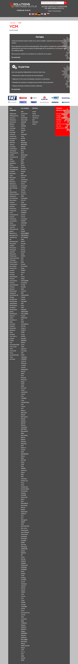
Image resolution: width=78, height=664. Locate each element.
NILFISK (23, 460)
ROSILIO (23, 514)
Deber (23, 229)
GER (22, 293)
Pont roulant (13, 262)
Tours (11, 349)
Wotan (23, 648)
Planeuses (13, 254)
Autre (22, 136)
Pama (22, 472)
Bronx (22, 165)
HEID (22, 322)
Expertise (35, 122)
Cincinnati (24, 186)
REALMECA (24, 503)
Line (22, 396)
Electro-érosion (14, 194)
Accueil (12, 23)
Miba (22, 433)
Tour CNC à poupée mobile (13, 338)
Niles (22, 458)
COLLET (23, 200)
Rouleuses (13, 328)
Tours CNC (13, 351)
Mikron (23, 437)
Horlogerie (13, 225)
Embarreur (13, 196)
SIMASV (23, 553)
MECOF (23, 423)
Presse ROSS (25, 489)
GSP (22, 303)
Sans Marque (25, 532)
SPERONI (24, 567)
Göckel (23, 297)
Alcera (23, 128)
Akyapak (23, 122)
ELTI (22, 260)
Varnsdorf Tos (25, 613)
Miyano (23, 439)
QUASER (23, 495)
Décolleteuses (14, 167)
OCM (22, 464)
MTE (22, 446)
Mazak (23, 415)
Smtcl (22, 557)
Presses (12, 272)
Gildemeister (25, 295)
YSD (22, 654)
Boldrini (23, 157)
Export (34, 124)
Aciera (23, 116)
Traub (22, 600)
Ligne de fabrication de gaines (14, 229)
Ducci (22, 246)
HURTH (23, 336)
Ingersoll (23, 349)
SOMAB (23, 563)
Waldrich (23, 627)
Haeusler (23, 309)
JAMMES (24, 359)
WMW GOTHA (25, 646)
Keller (22, 373)
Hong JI (23, 328)
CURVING (24, 223)
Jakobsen (24, 357)
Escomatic (24, 266)
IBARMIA (23, 340)
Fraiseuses (13, 208)
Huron (23, 334)
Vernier (23, 615)
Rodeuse (12, 326)
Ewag (22, 268)
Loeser (23, 406)
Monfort (23, 441)
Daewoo (23, 225)
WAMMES (24, 633)
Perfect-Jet (24, 481)
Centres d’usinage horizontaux (13, 147)
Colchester (24, 198)
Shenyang (24, 547)
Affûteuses (13, 114)
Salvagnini (24, 520)
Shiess (23, 551)
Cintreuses (13, 151)
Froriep (23, 285)
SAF (22, 518)
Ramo (23, 499)
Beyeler (23, 147)
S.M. (22, 516)
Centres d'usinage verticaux (12, 132)
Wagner (23, 625)
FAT (22, 274)
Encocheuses (14, 198)
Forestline (24, 283)
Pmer (22, 485)
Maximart (24, 413)
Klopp (22, 382)
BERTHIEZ (24, 144)
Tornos (23, 596)
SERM (23, 542)
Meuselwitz (24, 431)
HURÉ (22, 332)
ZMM (22, 660)
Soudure (12, 334)
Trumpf (23, 604)
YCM (22, 650)
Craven (23, 217)
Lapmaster (24, 392)
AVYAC (23, 138)
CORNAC (23, 213)
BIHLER (23, 149)
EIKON (23, 256)
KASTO (23, 371)
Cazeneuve (24, 180)
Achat (34, 111)
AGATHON (24, 118)
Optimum (24, 470)
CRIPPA (23, 221)
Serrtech (23, 545)
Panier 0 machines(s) (54, 11)
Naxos (23, 456)
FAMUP (23, 270)
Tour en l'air (13, 347)
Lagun (23, 390)
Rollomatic (24, 512)
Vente (34, 114)
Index (22, 347)
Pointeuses (13, 256)
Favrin (23, 276)
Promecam (24, 491)
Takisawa (24, 584)
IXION (22, 355)
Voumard (24, 619)
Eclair (22, 254)
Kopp (22, 386)
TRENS (23, 602)
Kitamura (24, 380)
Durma (23, 250)
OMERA (23, 468)
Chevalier (24, 182)
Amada (23, 130)
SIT (22, 555)
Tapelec (23, 586)
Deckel (23, 231)
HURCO (23, 330)
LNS (22, 404)
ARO (22, 132)
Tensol (23, 590)
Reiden (23, 509)
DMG (22, 239)
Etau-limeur (13, 200)
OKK (22, 466)
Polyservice (24, 487)
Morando (23, 443)
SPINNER (24, 569)
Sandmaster (24, 530)
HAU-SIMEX (24, 314)
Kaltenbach (24, 369)
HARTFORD (24, 311)
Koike (22, 384)
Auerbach (24, 134)
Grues (11, 223)
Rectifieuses (13, 299)
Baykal (23, 140)
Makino (23, 410)
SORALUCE (24, 565)
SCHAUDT (24, 538)
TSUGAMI (24, 606)
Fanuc (23, 272)
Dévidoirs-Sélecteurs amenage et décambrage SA (13, 186)
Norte (22, 462)
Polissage (13, 260)
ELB (22, 258)
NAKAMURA (24, 454)
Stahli (22, 571)
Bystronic (24, 175)
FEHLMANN (24, 281)
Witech (23, 643)
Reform (23, 507)
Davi (22, 227)
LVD (22, 408)
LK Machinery (25, 402)
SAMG (23, 522)
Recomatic (24, 505)
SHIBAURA (24, 549)
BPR (22, 161)
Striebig (23, 578)
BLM (22, 153)
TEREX (23, 592)
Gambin (23, 287)
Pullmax (23, 493)
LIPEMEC (24, 398)
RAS (22, 501)
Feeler (23, 279)
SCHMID (23, 540)
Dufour (23, 248)
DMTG (23, 241)
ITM (22, 353)
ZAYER (23, 658)
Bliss (22, 151)
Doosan (23, 243)
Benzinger (24, 142)
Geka (22, 289)
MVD (22, 452)
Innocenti (24, 351)
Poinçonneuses (14, 258)
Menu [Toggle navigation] (39, 19)
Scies (11, 332)
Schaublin (24, 536)
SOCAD (23, 559)
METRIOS (24, 429)
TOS (22, 598)
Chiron (23, 184)
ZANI (22, 656)
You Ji (23, 652)
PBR (22, 474)
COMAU (23, 206)
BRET (22, 163)
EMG (22, 262)
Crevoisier (24, 219)
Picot (22, 483)
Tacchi (23, 582)
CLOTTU (23, 194)
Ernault (23, 264)
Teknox (23, 588)
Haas (22, 305)
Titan (22, 594)
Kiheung (23, 377)
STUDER (23, 580)
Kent (22, 375)
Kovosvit (23, 388)
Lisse (22, 400)
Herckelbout (24, 324)
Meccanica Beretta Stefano (24, 419)
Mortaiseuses (14, 241)
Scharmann (24, 534)
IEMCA (23, 342)
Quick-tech (24, 497)
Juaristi (23, 367)
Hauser (23, 316)
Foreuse (12, 202)
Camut (23, 177)
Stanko (23, 573)
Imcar (22, 344)
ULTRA (23, 608)
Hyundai (23, 338)
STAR (22, 575)
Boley (22, 159)
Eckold (23, 252)
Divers (11, 165)
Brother (23, 167)
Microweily (24, 435)
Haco (22, 307)
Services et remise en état (35, 118)
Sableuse (12, 330)
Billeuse (12, 124)
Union (22, 611)
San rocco (24, 528)
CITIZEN (23, 188)
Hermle (23, 326)
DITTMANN (24, 237)
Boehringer (24, 155)
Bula (22, 173)
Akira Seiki (24, 120)
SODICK (23, 561)
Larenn (23, 394)
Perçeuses (13, 248)
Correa (23, 215)
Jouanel (23, 365)
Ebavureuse (13, 192)
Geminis (23, 291)
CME (22, 196)
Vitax (22, 617)
